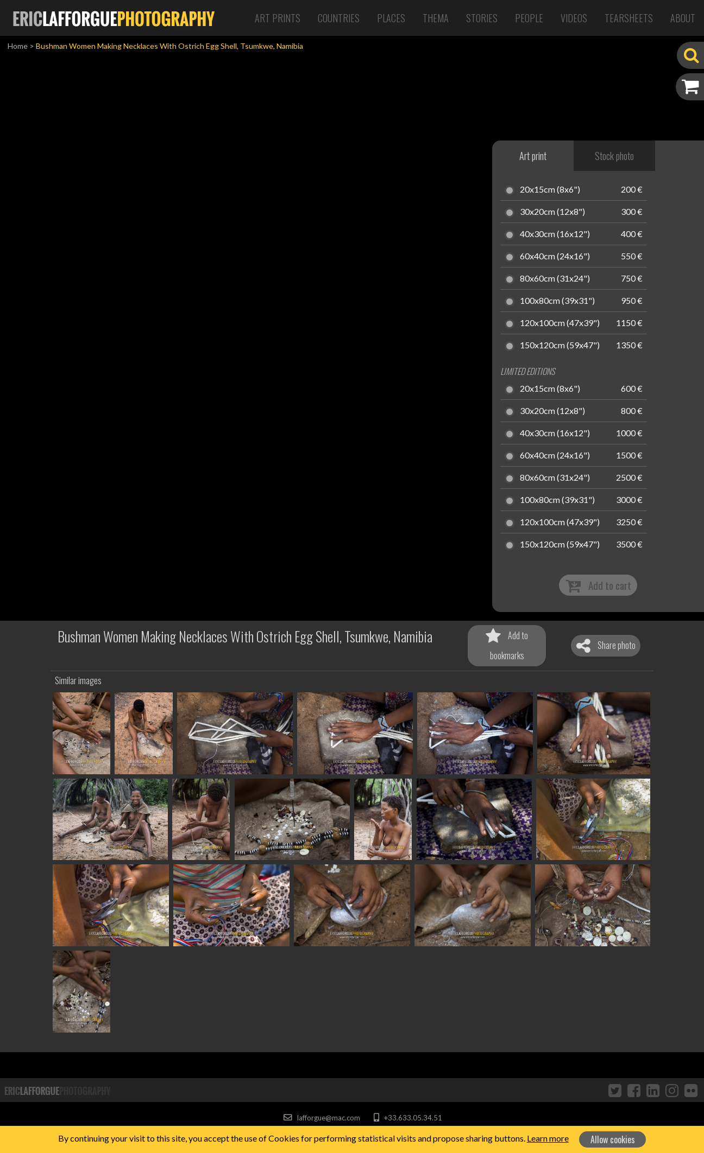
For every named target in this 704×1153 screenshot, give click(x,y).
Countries (339, 18)
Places (391, 18)
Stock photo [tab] (614, 156)
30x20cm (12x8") (552, 212)
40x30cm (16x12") (555, 234)
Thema (436, 18)
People (529, 18)
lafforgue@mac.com (322, 1117)
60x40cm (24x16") (555, 256)
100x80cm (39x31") (557, 301)
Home (18, 45)
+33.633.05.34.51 (408, 1117)
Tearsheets (629, 18)
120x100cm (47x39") (560, 323)
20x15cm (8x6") (550, 190)
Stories (482, 18)
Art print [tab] (532, 156)
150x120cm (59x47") (560, 345)
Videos (574, 18)
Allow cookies (612, 1139)
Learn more (548, 1138)
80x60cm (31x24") (555, 279)
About (682, 18)
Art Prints (277, 18)
